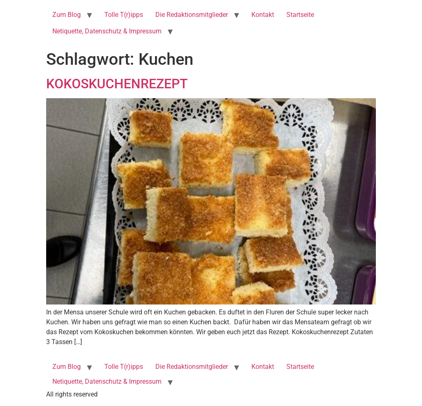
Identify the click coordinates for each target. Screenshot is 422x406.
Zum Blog (66, 15)
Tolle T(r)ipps (123, 15)
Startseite (300, 15)
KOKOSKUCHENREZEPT (117, 84)
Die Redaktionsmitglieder (191, 15)
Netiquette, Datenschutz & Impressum (107, 31)
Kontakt (262, 15)
